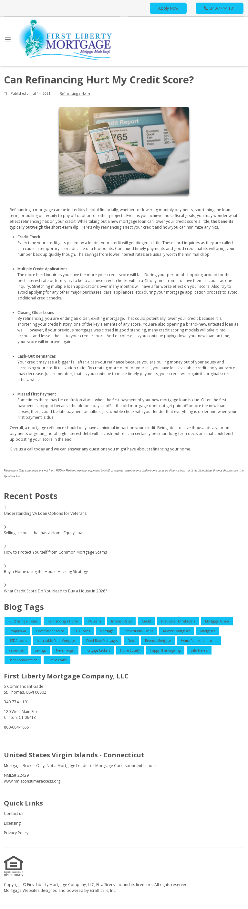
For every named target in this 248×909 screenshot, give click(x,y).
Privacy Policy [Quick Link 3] (16, 833)
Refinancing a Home (75, 93)
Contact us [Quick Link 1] (13, 813)
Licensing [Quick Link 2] (12, 823)
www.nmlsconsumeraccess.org (32, 781)
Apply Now (168, 8)
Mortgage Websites (22, 890)
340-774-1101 (219, 8)
